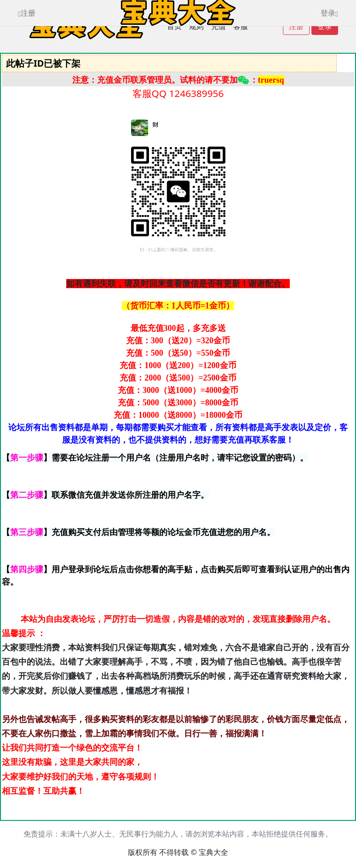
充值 (218, 26)
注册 (296, 26)
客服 (240, 26)
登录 (324, 26)
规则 (196, 26)
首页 (174, 26)
